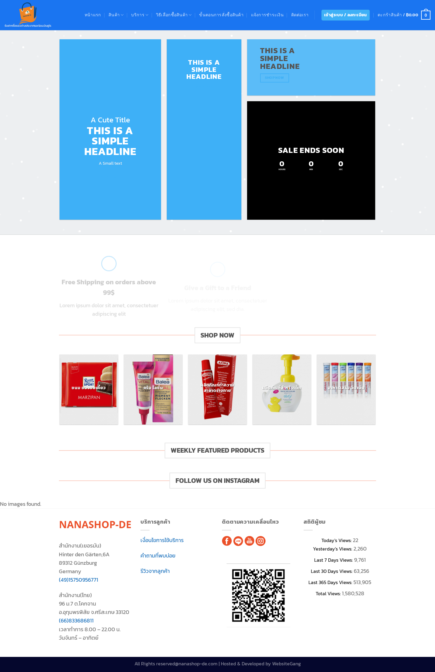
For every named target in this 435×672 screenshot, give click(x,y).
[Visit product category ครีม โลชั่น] (153, 389)
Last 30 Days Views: (332, 571)
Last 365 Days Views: (330, 582)
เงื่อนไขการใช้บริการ (162, 540)
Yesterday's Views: (333, 548)
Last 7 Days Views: (334, 560)
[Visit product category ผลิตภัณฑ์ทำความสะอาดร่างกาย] (217, 389)
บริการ (139, 15)
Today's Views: (337, 540)
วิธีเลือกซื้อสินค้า (174, 15)
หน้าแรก (93, 15)
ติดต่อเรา (300, 15)
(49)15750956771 (78, 580)
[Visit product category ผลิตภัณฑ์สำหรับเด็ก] (282, 389)
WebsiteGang (286, 663)
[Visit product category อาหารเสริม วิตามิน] (346, 389)
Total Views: (329, 593)
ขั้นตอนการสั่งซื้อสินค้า (221, 15)
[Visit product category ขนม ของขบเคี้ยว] (89, 389)
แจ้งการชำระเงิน (267, 15)
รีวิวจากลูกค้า (155, 571)
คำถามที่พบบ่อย (158, 556)
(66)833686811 (76, 621)
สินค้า (116, 15)
